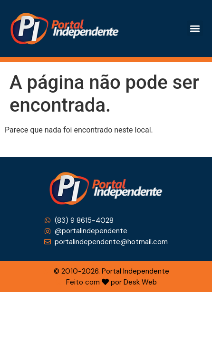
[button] (195, 28)
